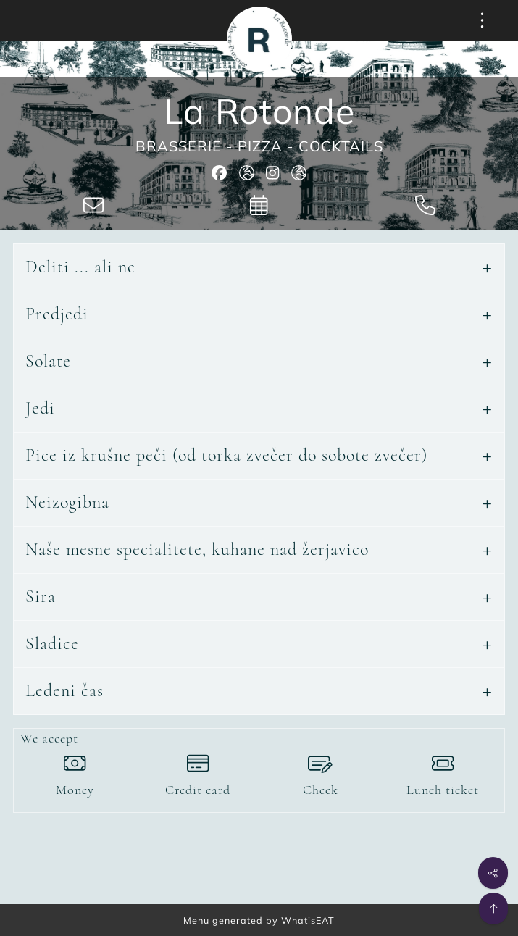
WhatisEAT (308, 920)
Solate (48, 361)
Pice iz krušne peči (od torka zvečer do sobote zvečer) (226, 455)
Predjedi (56, 314)
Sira (40, 596)
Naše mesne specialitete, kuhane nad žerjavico (197, 549)
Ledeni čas (64, 690)
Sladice (52, 643)
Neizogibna (67, 502)
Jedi (40, 408)
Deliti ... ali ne (80, 266)
